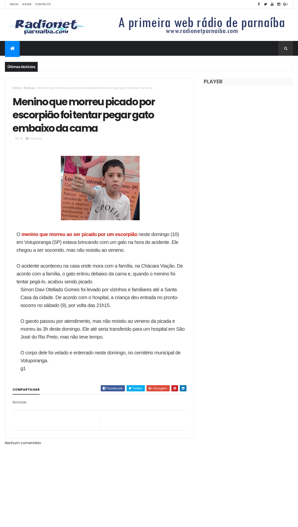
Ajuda (27, 4)
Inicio (14, 4)
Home (17, 88)
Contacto (43, 4)
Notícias (29, 88)
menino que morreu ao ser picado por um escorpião (79, 234)
